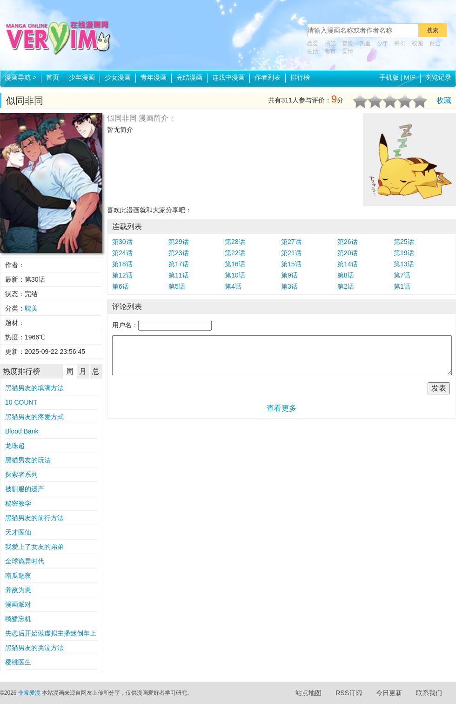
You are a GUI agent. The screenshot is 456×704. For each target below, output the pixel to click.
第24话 (122, 253)
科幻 (400, 43)
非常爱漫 (29, 693)
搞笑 (330, 43)
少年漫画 (82, 77)
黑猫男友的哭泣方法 (34, 647)
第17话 (178, 264)
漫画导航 (20, 77)
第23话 (178, 253)
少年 (382, 43)
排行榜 (300, 77)
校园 (417, 43)
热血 (365, 43)
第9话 (289, 275)
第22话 (235, 253)
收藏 (443, 100)
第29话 (178, 241)
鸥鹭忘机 (18, 619)
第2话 (345, 286)
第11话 (178, 275)
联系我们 (429, 693)
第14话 (347, 264)
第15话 (291, 264)
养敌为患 (18, 590)
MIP (410, 77)
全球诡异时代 (24, 561)
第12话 (122, 275)
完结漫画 (189, 77)
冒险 (347, 43)
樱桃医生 (18, 662)
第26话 (347, 241)
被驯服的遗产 (24, 489)
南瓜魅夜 (18, 575)
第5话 (176, 286)
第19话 (404, 253)
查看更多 (281, 408)
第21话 (291, 253)
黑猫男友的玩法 (28, 460)
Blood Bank (22, 431)
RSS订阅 (348, 693)
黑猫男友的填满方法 (34, 388)
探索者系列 (21, 474)
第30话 (122, 241)
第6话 (120, 286)
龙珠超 (15, 445)
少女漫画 (118, 77)
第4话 (233, 286)
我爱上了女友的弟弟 (34, 546)
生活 (312, 51)
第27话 (291, 241)
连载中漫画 (228, 77)
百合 (435, 43)
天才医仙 (18, 532)
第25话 (404, 241)
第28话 (235, 241)
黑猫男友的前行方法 (34, 517)
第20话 (347, 253)
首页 (52, 77)
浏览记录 (438, 77)
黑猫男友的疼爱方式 (34, 416)
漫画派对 (18, 604)
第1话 (402, 286)
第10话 (235, 275)
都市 (330, 51)
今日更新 (389, 693)
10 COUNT (21, 402)
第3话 (289, 286)
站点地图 (308, 693)
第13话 (404, 264)
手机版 (389, 77)
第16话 (235, 264)
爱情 (347, 51)
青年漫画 (154, 77)
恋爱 (312, 43)
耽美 (31, 308)
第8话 (345, 275)
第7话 (402, 275)
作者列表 (268, 77)
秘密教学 (18, 503)
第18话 (122, 264)
